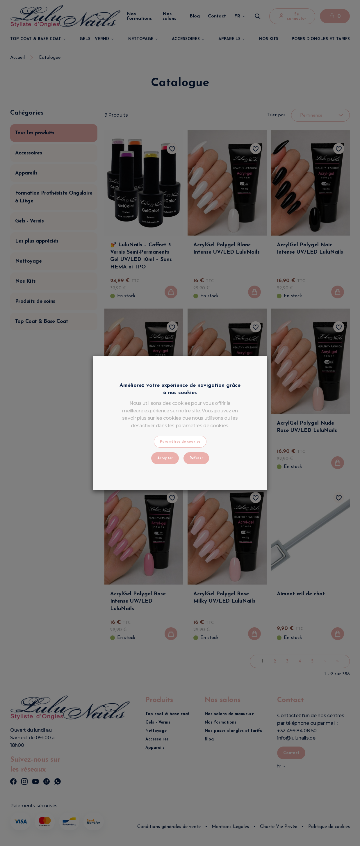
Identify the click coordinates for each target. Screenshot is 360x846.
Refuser (196, 458)
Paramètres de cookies (180, 442)
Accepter (165, 458)
